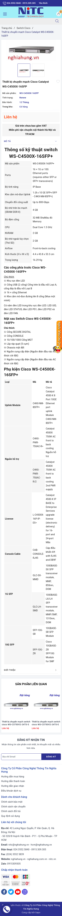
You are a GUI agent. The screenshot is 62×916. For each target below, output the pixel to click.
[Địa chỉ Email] (21, 756)
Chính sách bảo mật (11, 801)
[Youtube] (18, 892)
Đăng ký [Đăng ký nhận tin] (51, 756)
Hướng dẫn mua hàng (12, 776)
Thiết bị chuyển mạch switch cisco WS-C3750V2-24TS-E (46, 723)
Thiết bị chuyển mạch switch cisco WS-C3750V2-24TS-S (16, 723)
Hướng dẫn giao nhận (12, 786)
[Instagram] (25, 892)
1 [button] (30, 58)
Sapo (37, 912)
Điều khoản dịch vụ (11, 790)
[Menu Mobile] (4, 14)
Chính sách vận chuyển (13, 806)
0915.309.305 (38, 849)
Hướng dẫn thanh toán (13, 781)
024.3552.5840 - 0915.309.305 (19, 3)
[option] (31, 50)
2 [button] (31, 58)
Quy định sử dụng (10, 816)
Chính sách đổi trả (11, 811)
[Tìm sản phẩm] (26, 21)
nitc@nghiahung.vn (18, 844)
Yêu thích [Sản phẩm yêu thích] (43, 3)
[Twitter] (11, 892)
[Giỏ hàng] (58, 14)
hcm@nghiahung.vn (41, 844)
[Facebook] (4, 892)
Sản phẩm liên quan (31, 684)
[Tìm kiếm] (57, 21)
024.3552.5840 (21, 849)
